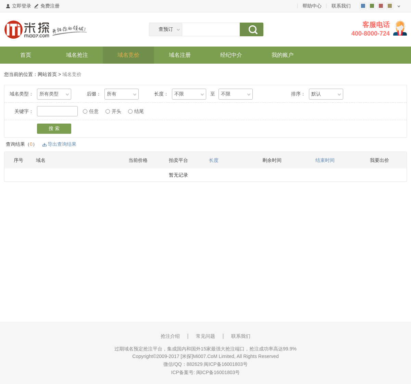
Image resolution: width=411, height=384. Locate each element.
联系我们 (341, 6)
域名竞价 (128, 55)
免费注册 (50, 6)
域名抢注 (77, 55)
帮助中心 (312, 6)
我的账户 (283, 55)
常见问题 (205, 336)
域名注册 (180, 55)
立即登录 (21, 6)
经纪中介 (231, 55)
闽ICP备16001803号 (218, 372)
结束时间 (325, 160)
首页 (25, 55)
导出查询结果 (62, 144)
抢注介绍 (170, 336)
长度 (214, 160)
